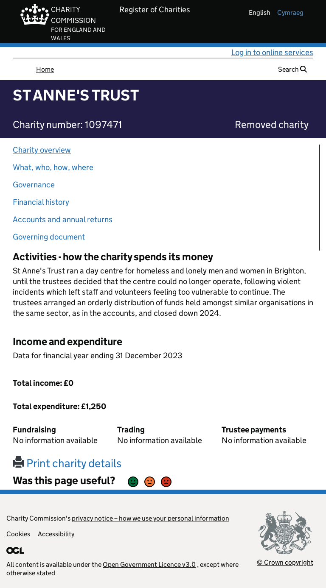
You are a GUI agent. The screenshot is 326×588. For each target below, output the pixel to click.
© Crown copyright (285, 562)
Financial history (41, 202)
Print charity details (67, 463)
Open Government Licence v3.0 (149, 564)
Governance (34, 184)
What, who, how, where (53, 167)
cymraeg (290, 12)
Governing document (49, 237)
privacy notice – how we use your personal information (150, 518)
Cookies (18, 534)
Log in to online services (272, 52)
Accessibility (56, 534)
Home (45, 69)
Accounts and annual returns (62, 219)
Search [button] (292, 69)
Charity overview (42, 150)
